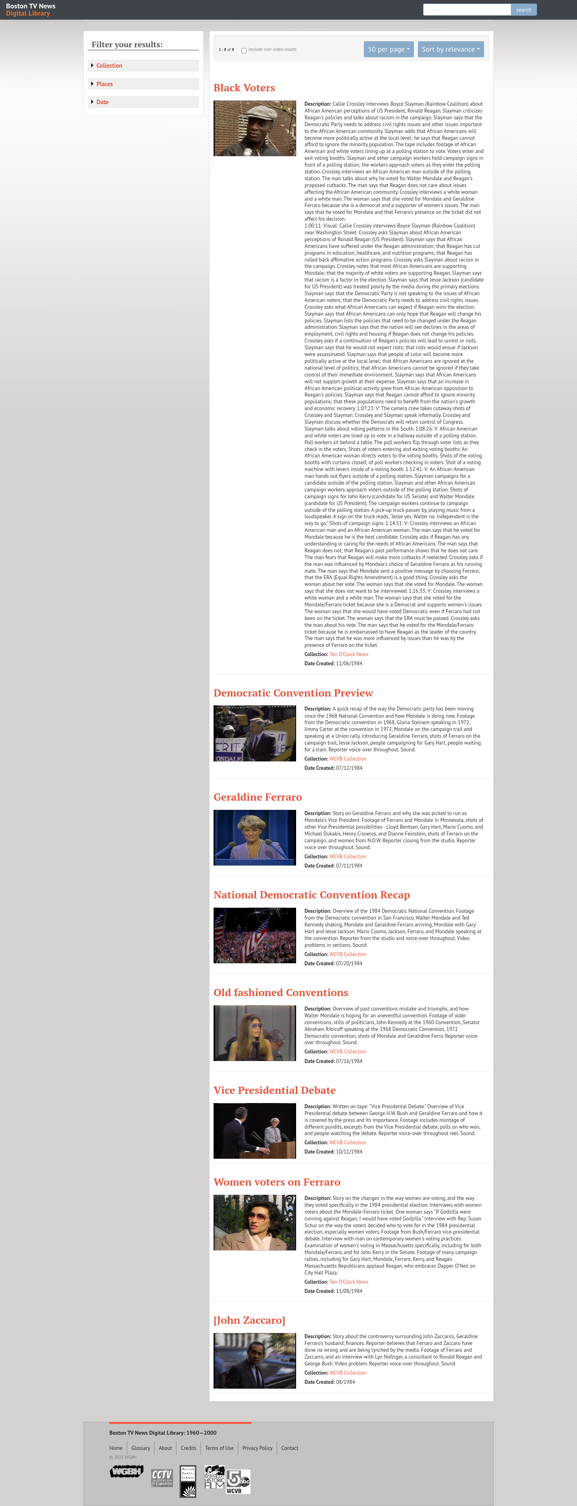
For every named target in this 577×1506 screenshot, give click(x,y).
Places (105, 84)
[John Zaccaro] (249, 1320)
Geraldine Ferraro (258, 796)
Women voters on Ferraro (277, 1181)
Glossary (140, 1448)
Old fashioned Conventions (281, 992)
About (165, 1448)
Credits (188, 1448)
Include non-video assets (272, 49)
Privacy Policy (257, 1448)
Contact (289, 1448)
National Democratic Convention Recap (312, 894)
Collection (109, 65)
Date (103, 102)
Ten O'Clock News (349, 654)
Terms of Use (219, 1448)
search (524, 9)
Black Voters (244, 87)
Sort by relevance (448, 49)
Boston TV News (31, 9)
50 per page (386, 49)
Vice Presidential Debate (275, 1090)
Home (116, 1448)
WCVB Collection (348, 758)
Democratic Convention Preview (293, 692)
